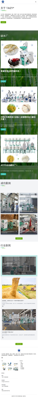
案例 (3, 194)
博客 (22, 366)
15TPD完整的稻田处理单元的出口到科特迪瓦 (28, 232)
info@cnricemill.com (5, 381)
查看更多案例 (19, 238)
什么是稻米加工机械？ (9, 263)
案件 (22, 365)
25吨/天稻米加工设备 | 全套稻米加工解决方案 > (18, 118)
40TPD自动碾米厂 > (9, 165)
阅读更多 (3, 22)
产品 (22, 364)
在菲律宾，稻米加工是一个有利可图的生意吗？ (13, 300)
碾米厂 (22, 363)
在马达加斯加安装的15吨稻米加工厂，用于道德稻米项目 (9, 232)
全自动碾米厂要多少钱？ (8, 332)
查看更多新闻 (19, 344)
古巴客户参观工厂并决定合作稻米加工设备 (9, 211)
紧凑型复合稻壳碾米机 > (11, 71)
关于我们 (22, 367)
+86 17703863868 (5, 377)
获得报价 (3, 81)
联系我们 (22, 368)
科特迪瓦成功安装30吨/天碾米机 (27, 211)
